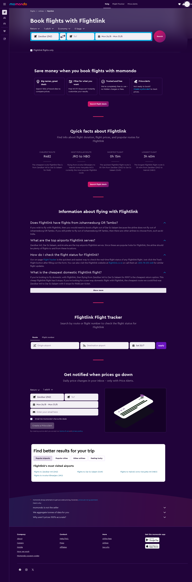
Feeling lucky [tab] (99, 458)
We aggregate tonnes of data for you (102, 512)
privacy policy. (80, 431)
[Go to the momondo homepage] (18, 4)
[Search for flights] (4, 12)
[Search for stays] (4, 18)
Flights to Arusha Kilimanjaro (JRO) (50, 476)
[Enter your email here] (69, 412)
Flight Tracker (52, 260)
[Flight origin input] (53, 36)
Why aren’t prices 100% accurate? (102, 517)
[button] (4, 4)
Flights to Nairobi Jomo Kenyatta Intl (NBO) (141, 472)
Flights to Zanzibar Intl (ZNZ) (48, 472)
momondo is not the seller (102, 507)
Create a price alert (144, 89)
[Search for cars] (4, 23)
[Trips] (4, 31)
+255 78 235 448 (148, 263)
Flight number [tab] (50, 337)
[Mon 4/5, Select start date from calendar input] (145, 345)
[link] (100, 104)
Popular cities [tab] (64, 458)
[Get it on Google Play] (154, 539)
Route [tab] (37, 337)
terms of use (66, 431)
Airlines (43, 11)
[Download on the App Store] (154, 546)
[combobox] (37, 28)
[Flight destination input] (88, 36)
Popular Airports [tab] (45, 458)
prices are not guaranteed (90, 500)
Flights (35, 11)
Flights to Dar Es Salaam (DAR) (92, 472)
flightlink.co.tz (118, 263)
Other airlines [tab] (82, 458)
